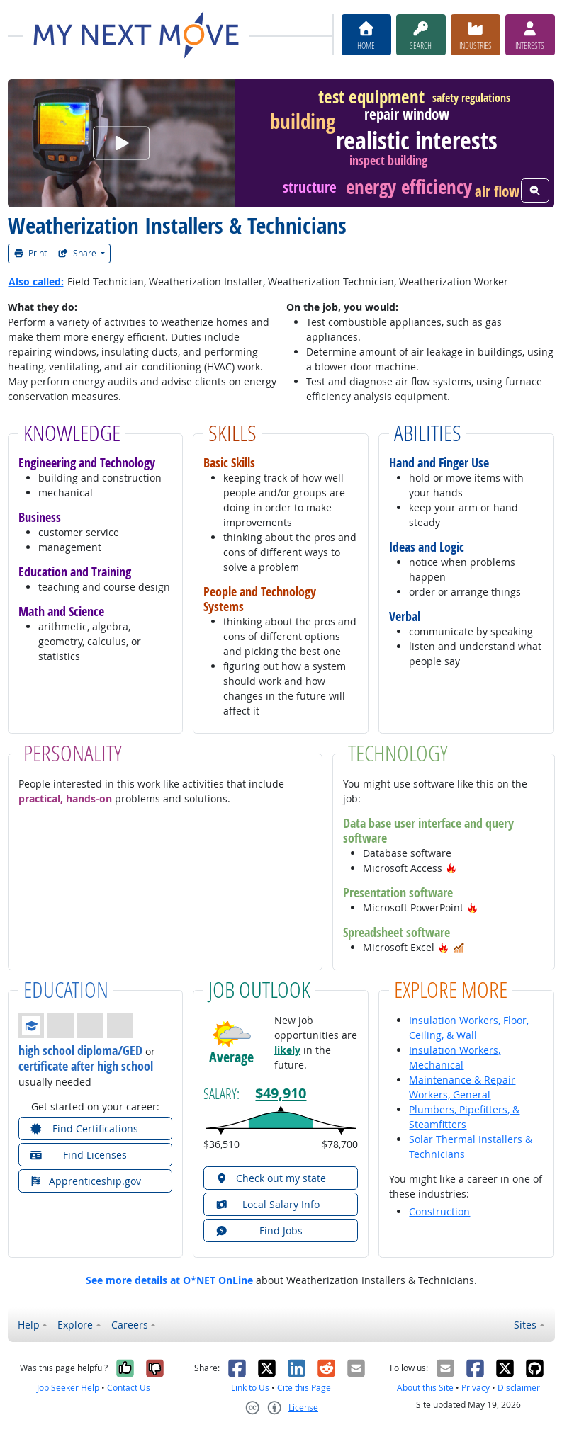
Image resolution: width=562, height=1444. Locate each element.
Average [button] (231, 1057)
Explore (75, 1324)
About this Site (425, 1388)
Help (29, 1324)
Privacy (475, 1388)
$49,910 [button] (280, 1093)
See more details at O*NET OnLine (169, 1280)
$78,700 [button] (340, 1144)
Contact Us (128, 1388)
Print (30, 253)
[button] (451, 868)
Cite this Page (304, 1388)
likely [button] (287, 1050)
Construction (439, 1211)
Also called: (36, 281)
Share (78, 253)
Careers (129, 1324)
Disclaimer (519, 1388)
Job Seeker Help (68, 1388)
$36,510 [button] (221, 1144)
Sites (525, 1324)
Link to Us (250, 1388)
